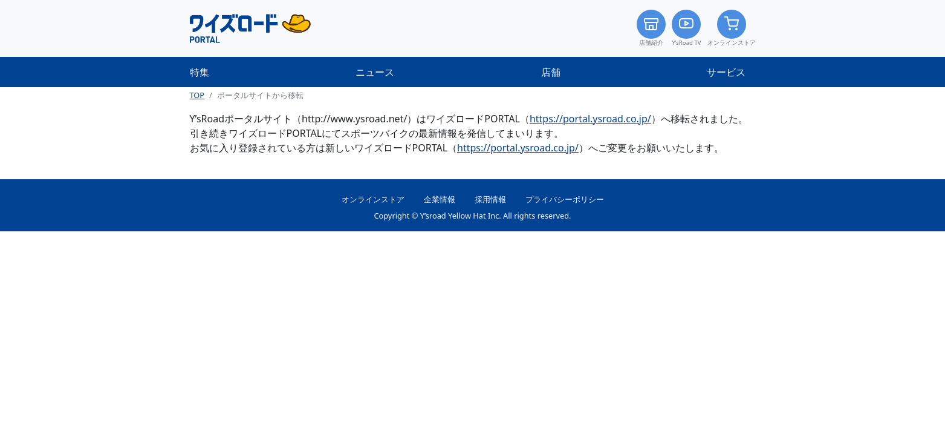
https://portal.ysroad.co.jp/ (590, 118)
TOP (197, 95)
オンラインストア (731, 28)
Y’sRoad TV (686, 28)
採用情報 (490, 199)
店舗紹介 (651, 28)
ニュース (375, 72)
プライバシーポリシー (564, 199)
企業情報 (439, 199)
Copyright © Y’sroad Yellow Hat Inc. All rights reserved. (472, 215)
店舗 (550, 72)
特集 (199, 72)
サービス (726, 72)
